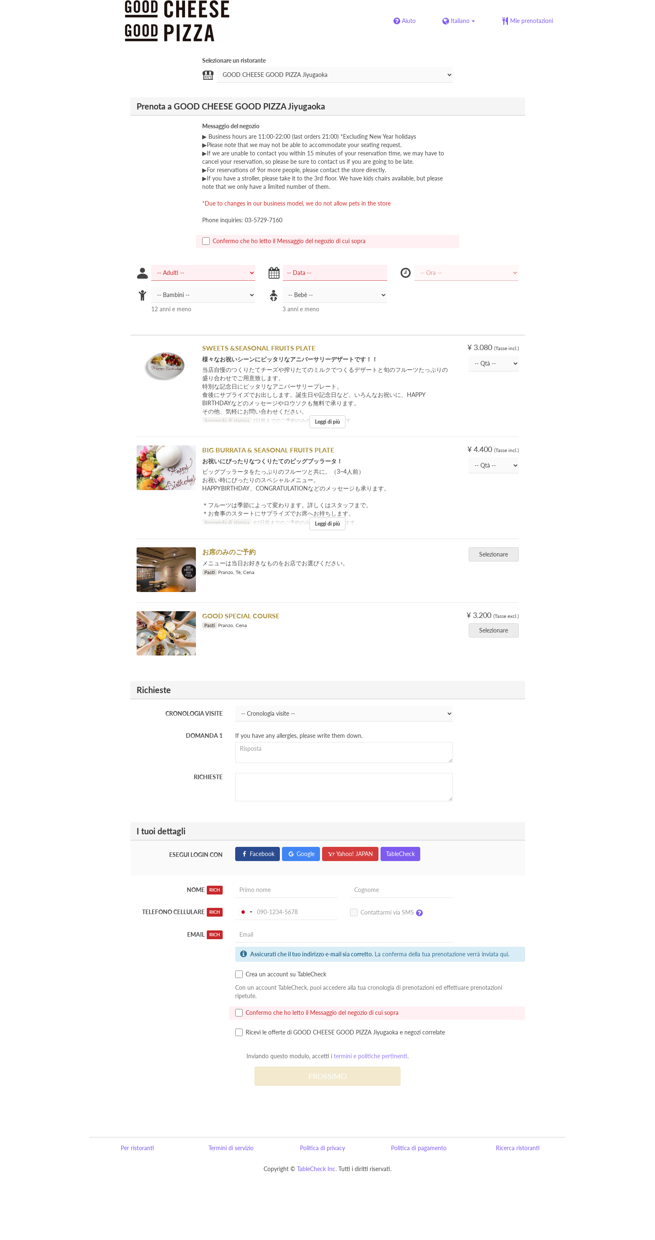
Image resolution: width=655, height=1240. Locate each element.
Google (301, 853)
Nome (205, 890)
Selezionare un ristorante (234, 60)
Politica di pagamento (419, 1147)
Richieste (208, 776)
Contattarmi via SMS (388, 913)
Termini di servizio (231, 1147)
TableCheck (400, 853)
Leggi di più (327, 422)
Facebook (257, 853)
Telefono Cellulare (182, 912)
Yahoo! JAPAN (350, 853)
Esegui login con (196, 854)
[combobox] (245, 912)
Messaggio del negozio (230, 126)
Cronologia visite (194, 713)
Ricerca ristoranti (518, 1147)
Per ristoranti (137, 1147)
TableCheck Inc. (317, 1168)
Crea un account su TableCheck (280, 974)
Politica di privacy (322, 1147)
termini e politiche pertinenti (370, 1056)
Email (205, 934)
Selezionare (496, 554)
